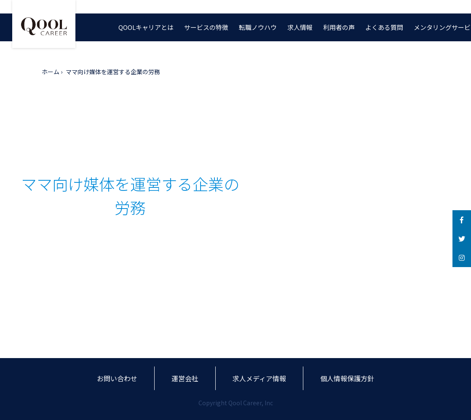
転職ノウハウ (258, 27)
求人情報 (300, 27)
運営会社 (184, 378)
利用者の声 (339, 27)
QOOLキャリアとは (146, 27)
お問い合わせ (117, 378)
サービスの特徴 (206, 27)
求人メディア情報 (259, 378)
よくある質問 (384, 27)
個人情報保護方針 (347, 378)
